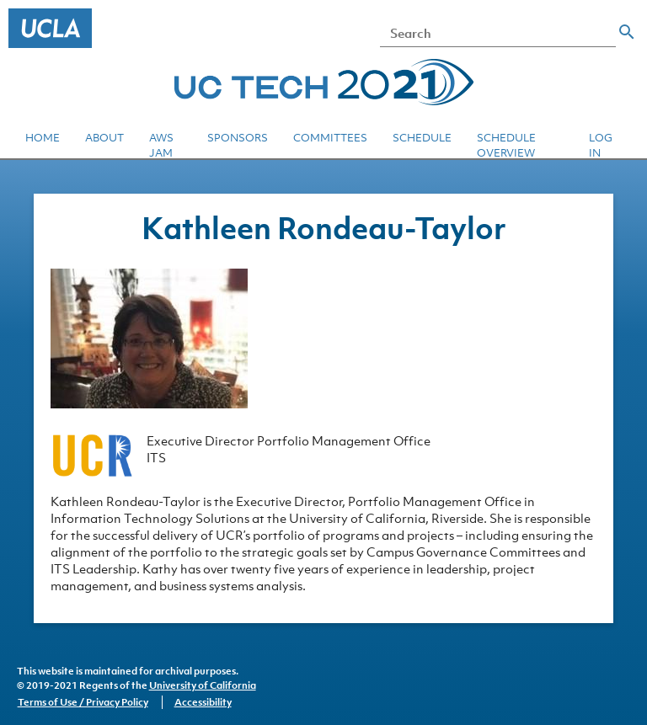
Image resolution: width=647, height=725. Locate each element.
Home (42, 138)
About (104, 138)
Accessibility (203, 702)
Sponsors (237, 138)
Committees (330, 138)
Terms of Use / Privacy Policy (83, 702)
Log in (600, 145)
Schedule (422, 138)
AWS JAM (161, 145)
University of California (202, 685)
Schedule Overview (506, 145)
